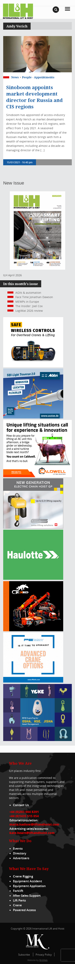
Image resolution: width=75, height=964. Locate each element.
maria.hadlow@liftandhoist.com (34, 824)
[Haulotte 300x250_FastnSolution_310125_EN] (33, 579)
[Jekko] (33, 630)
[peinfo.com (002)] (33, 681)
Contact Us (21, 805)
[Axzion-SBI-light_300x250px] (33, 417)
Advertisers (21, 858)
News (15, 77)
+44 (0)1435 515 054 (24, 816)
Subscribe (24, 954)
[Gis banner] (33, 527)
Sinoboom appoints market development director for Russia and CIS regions (34, 97)
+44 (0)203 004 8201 (24, 812)
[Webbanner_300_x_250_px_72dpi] (33, 366)
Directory (19, 853)
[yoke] (37, 740)
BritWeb (43, 960)
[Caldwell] (37, 476)
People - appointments (38, 77)
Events (18, 848)
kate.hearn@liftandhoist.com (32, 833)
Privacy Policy (44, 954)
